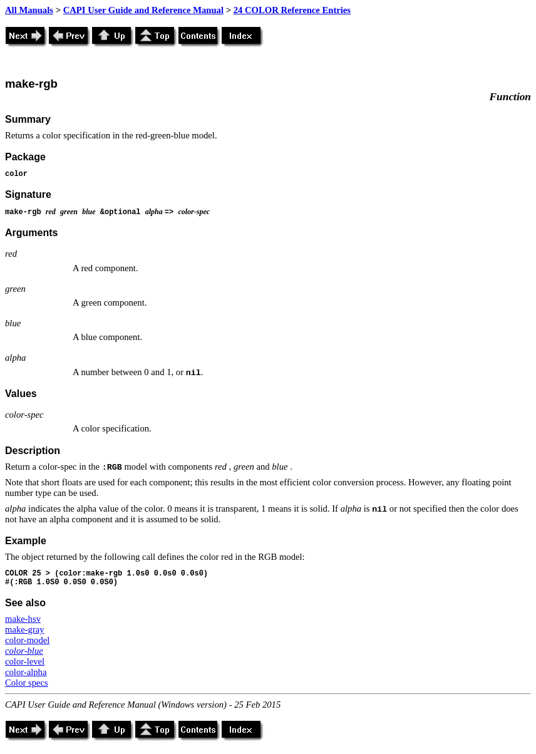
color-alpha (25, 672)
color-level (24, 661)
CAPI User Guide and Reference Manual (143, 10)
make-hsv (23, 619)
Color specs (26, 683)
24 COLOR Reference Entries (292, 10)
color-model (27, 640)
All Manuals (29, 10)
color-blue (24, 651)
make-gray (24, 629)
